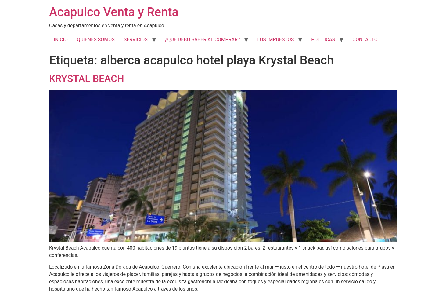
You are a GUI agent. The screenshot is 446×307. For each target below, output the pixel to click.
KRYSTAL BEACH (86, 78)
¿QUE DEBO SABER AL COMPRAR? (202, 39)
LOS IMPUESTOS (275, 39)
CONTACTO (364, 39)
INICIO (61, 39)
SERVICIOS (136, 39)
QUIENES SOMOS (96, 39)
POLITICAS (323, 39)
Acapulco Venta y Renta (113, 12)
